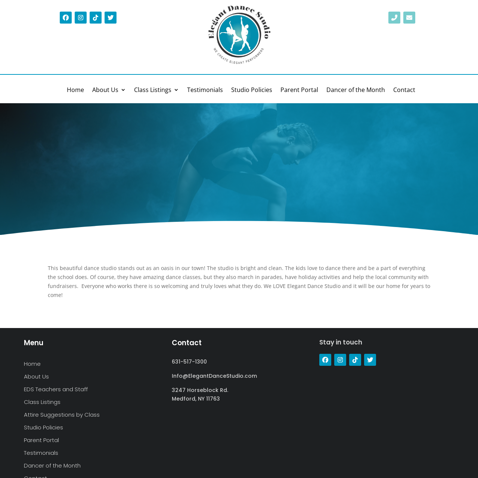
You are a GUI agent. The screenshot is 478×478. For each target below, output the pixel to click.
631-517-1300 (189, 361)
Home (75, 90)
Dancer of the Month (355, 90)
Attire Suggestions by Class (62, 415)
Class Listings (152, 90)
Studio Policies (251, 90)
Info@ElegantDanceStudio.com (214, 376)
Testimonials (205, 90)
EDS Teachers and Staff (56, 389)
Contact (404, 90)
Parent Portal (299, 90)
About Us (105, 90)
